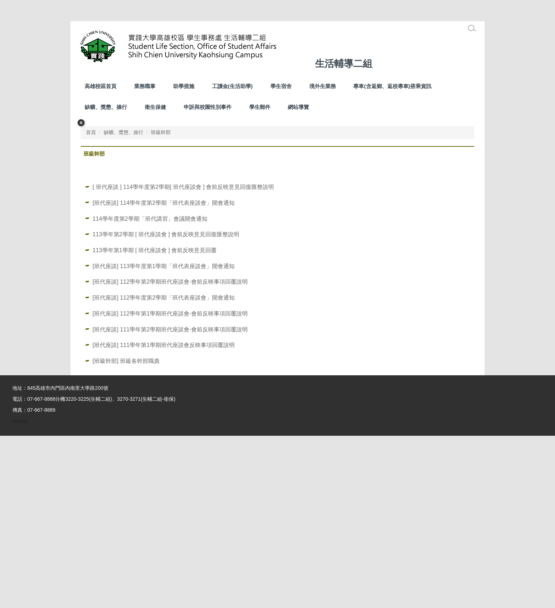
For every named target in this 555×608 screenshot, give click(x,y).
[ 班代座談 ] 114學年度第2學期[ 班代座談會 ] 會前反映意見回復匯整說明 (183, 359)
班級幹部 (161, 304)
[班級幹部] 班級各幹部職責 (126, 533)
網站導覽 (298, 107)
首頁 (91, 304)
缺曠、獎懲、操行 (123, 304)
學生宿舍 (281, 86)
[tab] (255, 289)
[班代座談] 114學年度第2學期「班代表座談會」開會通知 (164, 375)
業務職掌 (144, 86)
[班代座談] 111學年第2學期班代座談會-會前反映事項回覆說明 (170, 501)
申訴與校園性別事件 (207, 107)
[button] (81, 122)
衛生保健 (155, 107)
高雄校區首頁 (100, 86)
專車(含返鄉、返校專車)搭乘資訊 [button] (392, 86)
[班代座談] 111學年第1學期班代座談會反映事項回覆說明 (164, 517)
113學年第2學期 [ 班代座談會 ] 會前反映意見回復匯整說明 (166, 406)
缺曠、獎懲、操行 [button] (106, 107)
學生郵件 (259, 107)
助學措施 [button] (183, 86)
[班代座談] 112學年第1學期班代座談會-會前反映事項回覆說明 (170, 485)
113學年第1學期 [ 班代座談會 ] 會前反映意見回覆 (155, 422)
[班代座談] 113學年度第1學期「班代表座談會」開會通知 (164, 438)
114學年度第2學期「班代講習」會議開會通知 (150, 391)
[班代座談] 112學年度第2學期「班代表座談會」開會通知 (164, 470)
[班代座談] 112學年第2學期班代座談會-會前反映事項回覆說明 (170, 454)
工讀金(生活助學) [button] (232, 86)
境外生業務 (322, 86)
